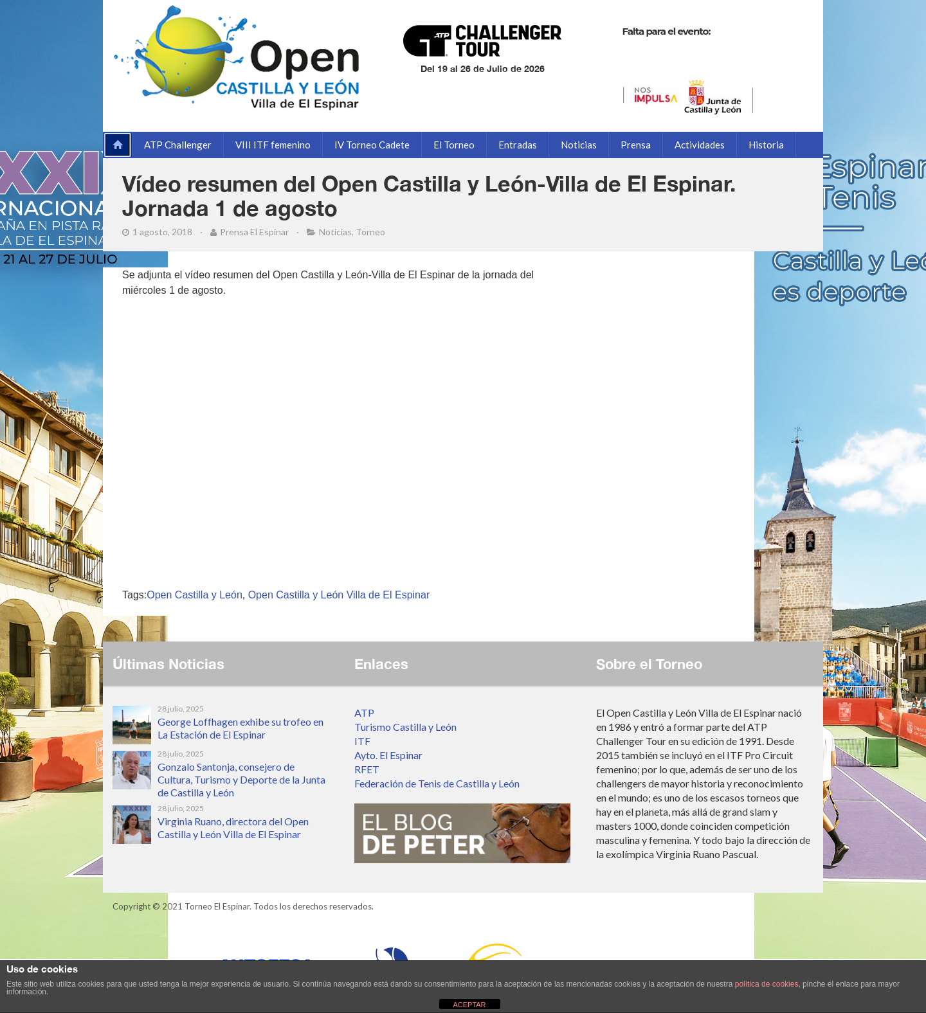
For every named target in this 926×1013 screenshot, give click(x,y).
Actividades (700, 144)
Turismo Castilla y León (405, 727)
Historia (766, 144)
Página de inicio (115, 144)
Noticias (579, 144)
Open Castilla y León (194, 594)
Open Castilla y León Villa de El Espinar (339, 594)
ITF (362, 741)
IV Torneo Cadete (372, 144)
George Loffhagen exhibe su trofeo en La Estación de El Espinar (240, 727)
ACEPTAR (469, 1005)
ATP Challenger (178, 144)
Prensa (636, 144)
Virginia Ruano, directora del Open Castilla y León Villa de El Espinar (233, 827)
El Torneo (454, 144)
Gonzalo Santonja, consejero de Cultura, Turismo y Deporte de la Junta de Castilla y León (241, 779)
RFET (366, 769)
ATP (364, 712)
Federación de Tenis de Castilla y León (437, 783)
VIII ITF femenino (273, 144)
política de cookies (767, 984)
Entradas (517, 144)
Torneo (370, 231)
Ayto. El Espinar (388, 755)
